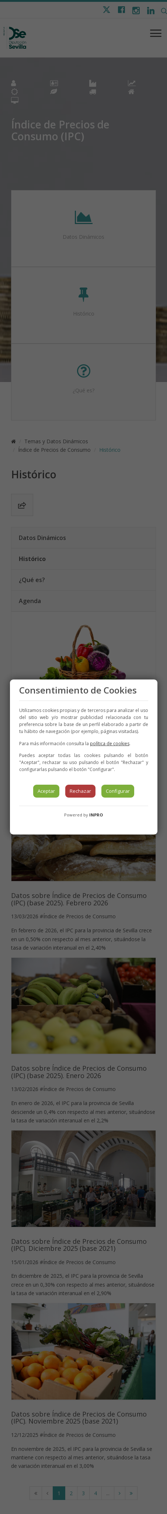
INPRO (96, 815)
